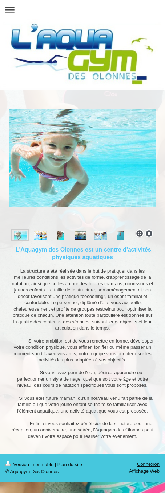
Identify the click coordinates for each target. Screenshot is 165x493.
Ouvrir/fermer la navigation (82, 9)
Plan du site (69, 464)
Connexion (148, 464)
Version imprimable (30, 464)
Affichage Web (144, 471)
